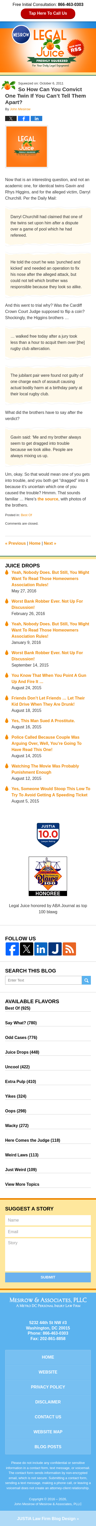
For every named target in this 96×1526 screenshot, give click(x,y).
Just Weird (21, 1169)
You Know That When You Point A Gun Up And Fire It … (49, 678)
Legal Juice (48, 46)
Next (50, 543)
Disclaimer (48, 1402)
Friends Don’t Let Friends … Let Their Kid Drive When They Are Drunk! (48, 701)
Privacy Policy (48, 1387)
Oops (15, 1111)
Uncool (17, 1067)
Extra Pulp (20, 1081)
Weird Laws (21, 1155)
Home (34, 543)
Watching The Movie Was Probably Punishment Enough (45, 769)
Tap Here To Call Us (48, 13)
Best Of (26, 515)
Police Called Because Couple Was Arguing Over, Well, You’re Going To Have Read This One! (47, 743)
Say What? (21, 1023)
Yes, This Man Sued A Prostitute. (43, 721)
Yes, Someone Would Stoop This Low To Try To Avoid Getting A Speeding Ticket (51, 792)
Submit (48, 1277)
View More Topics (22, 1184)
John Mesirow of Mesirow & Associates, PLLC (48, 1504)
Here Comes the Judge (32, 1140)
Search (86, 980)
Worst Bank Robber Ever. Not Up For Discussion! (47, 604)
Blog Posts (48, 1447)
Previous (15, 543)
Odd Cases (21, 1037)
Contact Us (48, 1417)
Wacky (17, 1125)
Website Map (48, 1432)
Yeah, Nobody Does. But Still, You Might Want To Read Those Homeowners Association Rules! (50, 578)
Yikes (15, 1096)
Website (48, 1372)
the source (48, 499)
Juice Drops (22, 565)
